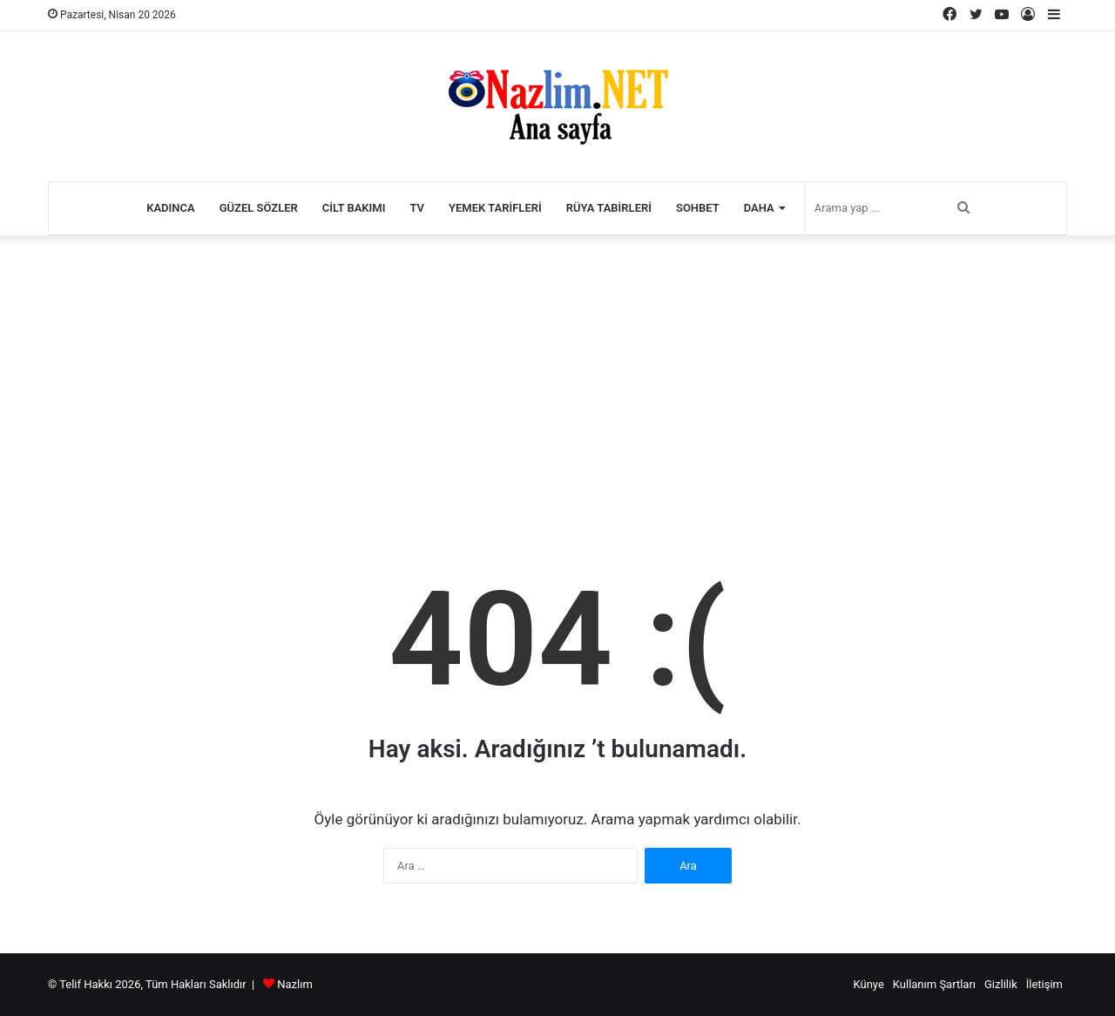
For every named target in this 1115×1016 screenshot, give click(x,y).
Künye (868, 984)
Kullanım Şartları (934, 984)
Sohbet (698, 207)
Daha (759, 207)
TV (416, 207)
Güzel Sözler (259, 207)
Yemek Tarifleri (495, 207)
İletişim (1044, 984)
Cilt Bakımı (354, 207)
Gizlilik (1000, 984)
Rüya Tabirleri (609, 207)
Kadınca (170, 207)
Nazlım (295, 984)
